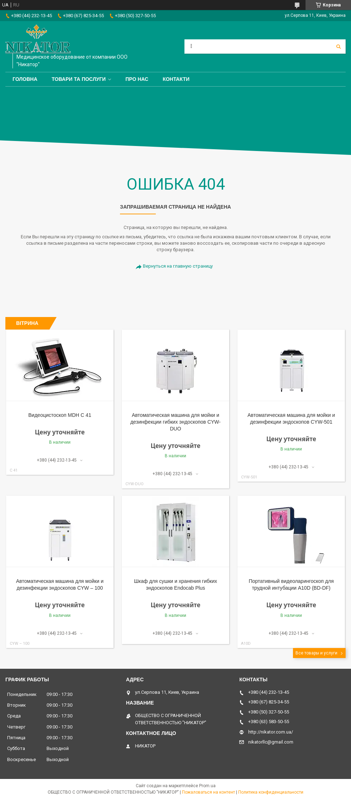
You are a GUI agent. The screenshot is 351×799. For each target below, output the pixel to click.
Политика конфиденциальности (270, 792)
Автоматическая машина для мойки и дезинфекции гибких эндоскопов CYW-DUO (175, 422)
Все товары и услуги (316, 653)
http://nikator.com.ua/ (270, 732)
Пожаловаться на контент (208, 792)
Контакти (176, 79)
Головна (25, 79)
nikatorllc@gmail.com (270, 742)
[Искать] (338, 46)
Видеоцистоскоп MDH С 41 (59, 415)
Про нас (136, 79)
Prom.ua (207, 785)
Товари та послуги (79, 79)
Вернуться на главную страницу (178, 266)
